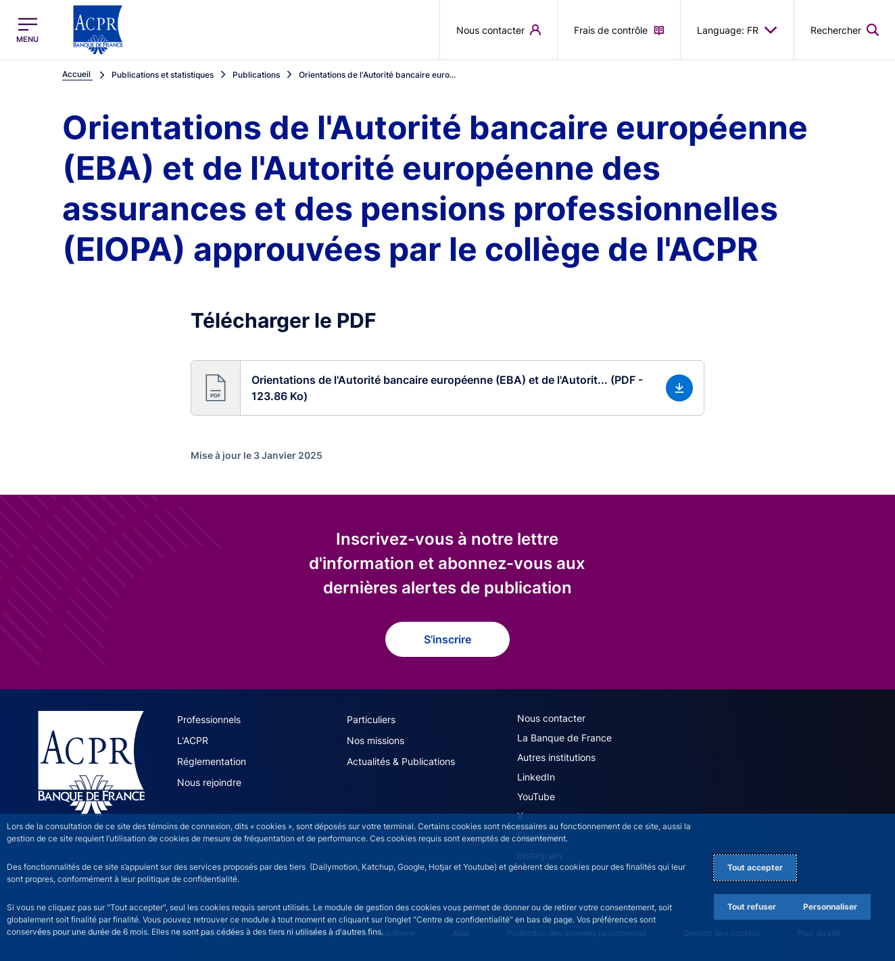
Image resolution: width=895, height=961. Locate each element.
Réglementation (211, 761)
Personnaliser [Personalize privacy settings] (830, 907)
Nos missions (375, 740)
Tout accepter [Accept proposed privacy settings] (755, 867)
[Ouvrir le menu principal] (27, 30)
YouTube (536, 796)
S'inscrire (447, 639)
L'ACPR (192, 740)
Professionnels (209, 719)
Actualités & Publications (401, 761)
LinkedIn (536, 777)
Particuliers (371, 719)
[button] (447, 388)
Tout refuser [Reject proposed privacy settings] (751, 907)
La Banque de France (564, 737)
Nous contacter (551, 718)
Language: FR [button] (737, 29)
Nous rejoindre (209, 782)
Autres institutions (556, 757)
